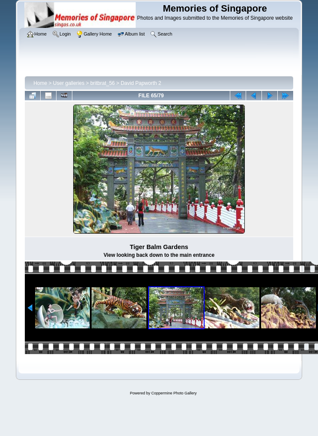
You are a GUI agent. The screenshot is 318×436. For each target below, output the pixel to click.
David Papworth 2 (141, 83)
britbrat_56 (102, 83)
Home (40, 83)
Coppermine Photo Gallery (173, 393)
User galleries (68, 83)
